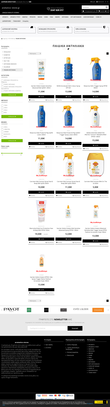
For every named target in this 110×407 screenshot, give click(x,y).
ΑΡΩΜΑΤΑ (5, 17)
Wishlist (32, 100)
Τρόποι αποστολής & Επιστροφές (72, 348)
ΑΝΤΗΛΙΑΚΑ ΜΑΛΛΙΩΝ (9, 64)
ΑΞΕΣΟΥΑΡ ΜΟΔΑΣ (88, 17)
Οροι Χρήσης (48, 344)
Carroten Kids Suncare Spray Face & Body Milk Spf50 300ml (68, 182)
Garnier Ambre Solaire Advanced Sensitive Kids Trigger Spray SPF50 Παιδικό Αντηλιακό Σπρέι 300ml (95, 230)
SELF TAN (5, 61)
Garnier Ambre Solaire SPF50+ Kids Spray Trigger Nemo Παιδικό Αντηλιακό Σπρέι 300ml (41, 279)
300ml (5, 110)
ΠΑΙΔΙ (51, 17)
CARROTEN (7, 129)
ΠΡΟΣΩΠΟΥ (6, 52)
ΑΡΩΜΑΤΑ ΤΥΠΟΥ (15, 17)
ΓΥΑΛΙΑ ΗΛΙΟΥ (16, 21)
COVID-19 (98, 17)
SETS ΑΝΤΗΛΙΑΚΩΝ (76, 17)
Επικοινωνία (100, 1)
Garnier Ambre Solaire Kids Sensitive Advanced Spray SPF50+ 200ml (68, 229)
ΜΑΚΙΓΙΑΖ (25, 17)
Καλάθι (41, 96)
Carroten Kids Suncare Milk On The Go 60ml (95, 182)
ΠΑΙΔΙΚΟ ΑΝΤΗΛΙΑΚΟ (9, 84)
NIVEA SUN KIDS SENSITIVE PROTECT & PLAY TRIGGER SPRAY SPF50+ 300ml (95, 135)
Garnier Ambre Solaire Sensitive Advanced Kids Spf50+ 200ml (41, 87)
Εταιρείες (25, 21)
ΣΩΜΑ (46, 17)
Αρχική (93, 1)
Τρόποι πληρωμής (71, 344)
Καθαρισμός (12, 95)
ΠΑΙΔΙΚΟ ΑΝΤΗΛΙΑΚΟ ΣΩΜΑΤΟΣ (12, 91)
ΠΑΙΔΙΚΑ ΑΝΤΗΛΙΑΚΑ (21, 38)
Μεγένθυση (50, 100)
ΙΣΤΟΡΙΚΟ (47, 347)
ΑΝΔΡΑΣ (57, 17)
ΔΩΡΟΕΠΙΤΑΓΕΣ (6, 21)
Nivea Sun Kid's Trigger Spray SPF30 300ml (95, 87)
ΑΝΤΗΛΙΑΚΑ (65, 17)
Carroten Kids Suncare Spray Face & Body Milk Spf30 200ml (41, 182)
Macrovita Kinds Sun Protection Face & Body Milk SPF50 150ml (41, 229)
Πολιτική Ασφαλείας (72, 352)
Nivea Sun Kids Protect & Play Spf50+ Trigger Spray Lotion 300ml (68, 134)
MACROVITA (7, 134)
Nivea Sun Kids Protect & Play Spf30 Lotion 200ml (41, 134)
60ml (5, 112)
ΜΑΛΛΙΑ (40, 17)
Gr (105, 1)
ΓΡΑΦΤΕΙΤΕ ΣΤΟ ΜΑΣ (55, 319)
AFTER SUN (6, 58)
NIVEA (5, 136)
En (107, 1)
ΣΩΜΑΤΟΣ (6, 55)
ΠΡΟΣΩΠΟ (32, 17)
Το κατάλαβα (101, 402)
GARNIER (6, 132)
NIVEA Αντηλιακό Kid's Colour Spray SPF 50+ (68, 87)
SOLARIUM (6, 67)
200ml (5, 108)
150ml (5, 105)
